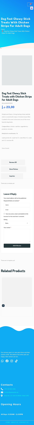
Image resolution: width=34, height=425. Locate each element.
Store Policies (13, 169)
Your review (7, 227)
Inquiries (12, 176)
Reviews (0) (13, 162)
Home (3, 29)
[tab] (13, 162)
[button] (31, 8)
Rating (5, 219)
